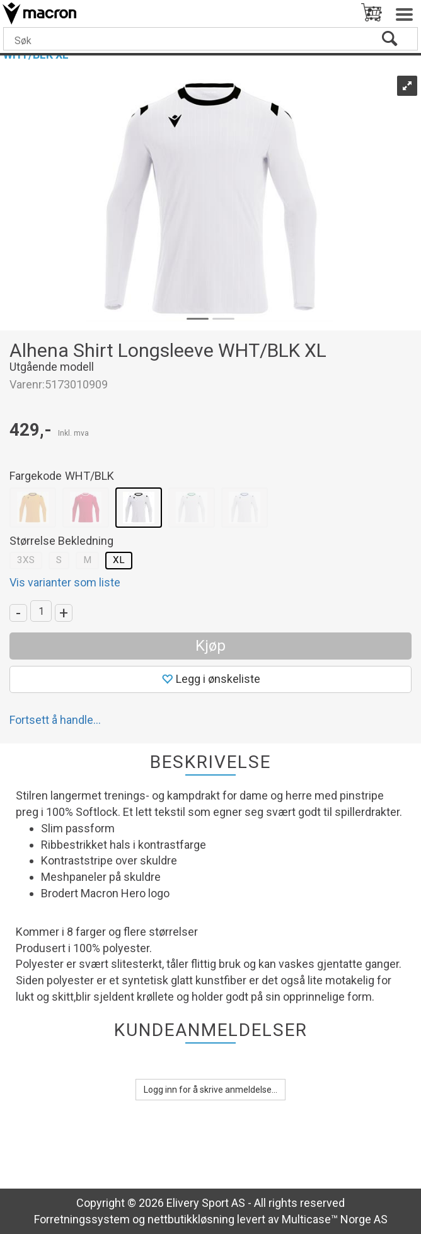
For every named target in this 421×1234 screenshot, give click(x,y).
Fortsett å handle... (55, 719)
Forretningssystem (82, 1219)
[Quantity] (41, 611)
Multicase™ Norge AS (335, 1219)
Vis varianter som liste (64, 582)
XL (119, 560)
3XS (26, 560)
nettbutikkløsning (190, 1219)
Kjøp (210, 646)
